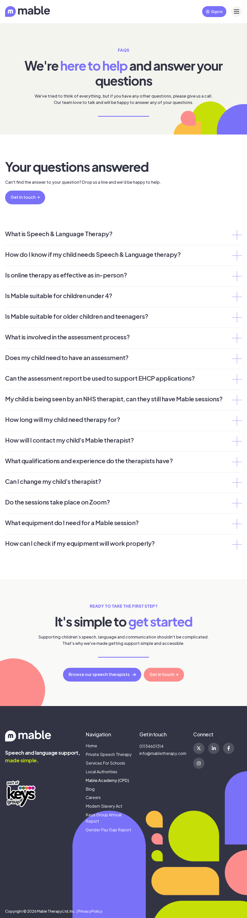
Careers (93, 797)
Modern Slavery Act (104, 806)
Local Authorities (101, 771)
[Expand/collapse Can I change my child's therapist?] (237, 482)
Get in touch (25, 197)
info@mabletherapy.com (162, 753)
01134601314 (151, 746)
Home (91, 745)
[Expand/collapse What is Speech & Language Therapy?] (237, 235)
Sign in (214, 11)
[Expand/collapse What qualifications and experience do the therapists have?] (237, 462)
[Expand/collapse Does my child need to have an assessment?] (237, 359)
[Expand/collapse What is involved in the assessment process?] (237, 338)
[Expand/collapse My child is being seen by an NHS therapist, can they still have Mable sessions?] (237, 400)
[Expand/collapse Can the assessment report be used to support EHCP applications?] (237, 379)
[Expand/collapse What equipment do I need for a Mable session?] (237, 524)
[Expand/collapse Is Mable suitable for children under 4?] (237, 297)
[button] (236, 11)
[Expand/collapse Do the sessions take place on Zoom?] (237, 503)
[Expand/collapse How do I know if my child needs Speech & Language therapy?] (237, 255)
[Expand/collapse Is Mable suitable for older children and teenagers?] (237, 317)
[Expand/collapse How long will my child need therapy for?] (237, 421)
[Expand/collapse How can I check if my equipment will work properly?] (237, 544)
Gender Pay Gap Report (108, 829)
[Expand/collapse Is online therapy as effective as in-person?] (237, 276)
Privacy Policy (90, 911)
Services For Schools (105, 763)
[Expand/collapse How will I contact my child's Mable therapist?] (237, 441)
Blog (90, 789)
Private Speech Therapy (109, 754)
